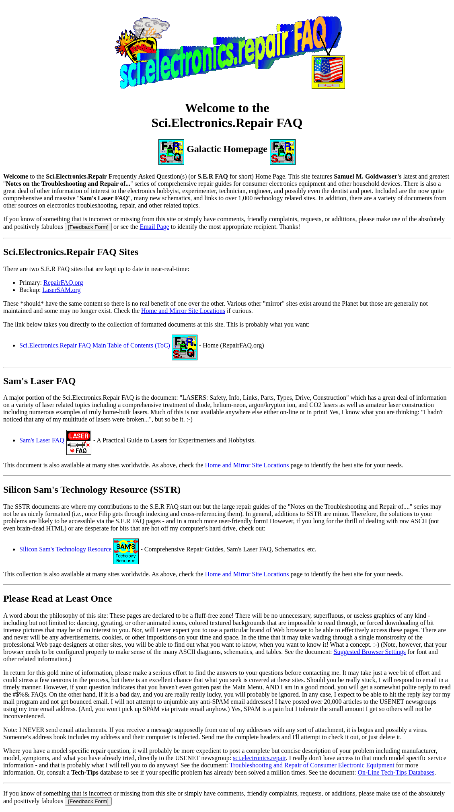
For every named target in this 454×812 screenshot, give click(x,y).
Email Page (154, 226)
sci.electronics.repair (259, 757)
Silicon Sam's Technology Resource (65, 549)
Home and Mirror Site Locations (183, 310)
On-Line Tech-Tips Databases (395, 772)
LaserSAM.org (61, 289)
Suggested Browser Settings (370, 651)
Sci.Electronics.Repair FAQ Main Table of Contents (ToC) (94, 345)
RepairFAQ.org (63, 282)
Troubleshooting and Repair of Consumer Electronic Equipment (312, 765)
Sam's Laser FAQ (41, 440)
